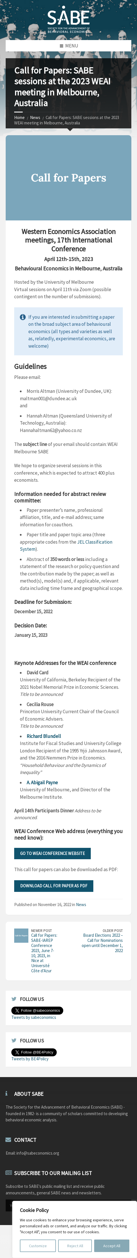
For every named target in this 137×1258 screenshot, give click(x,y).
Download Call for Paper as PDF (53, 885)
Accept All (111, 1245)
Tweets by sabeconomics (33, 1017)
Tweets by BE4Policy (30, 1058)
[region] (74, 1229)
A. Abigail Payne (42, 782)
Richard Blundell (44, 736)
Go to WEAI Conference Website (52, 853)
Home (19, 117)
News (35, 117)
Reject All (75, 1245)
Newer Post (41, 930)
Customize (38, 1245)
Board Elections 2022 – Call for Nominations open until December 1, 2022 (102, 942)
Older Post (113, 930)
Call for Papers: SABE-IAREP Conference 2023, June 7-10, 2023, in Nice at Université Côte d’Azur (44, 952)
